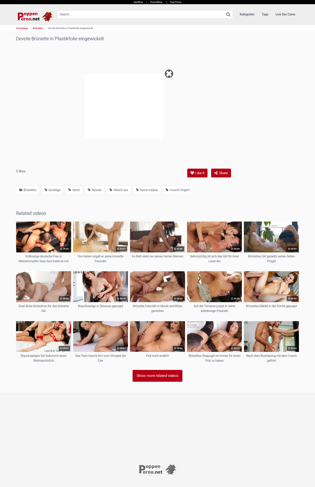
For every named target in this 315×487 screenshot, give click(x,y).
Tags (265, 14)
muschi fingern (178, 190)
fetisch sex (118, 190)
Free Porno (176, 2)
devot (74, 190)
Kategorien (247, 14)
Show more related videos (158, 375)
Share (221, 173)
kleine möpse (147, 190)
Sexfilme (138, 2)
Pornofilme (156, 2)
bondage (52, 190)
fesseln (94, 190)
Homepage (22, 28)
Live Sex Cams (285, 14)
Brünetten (38, 28)
